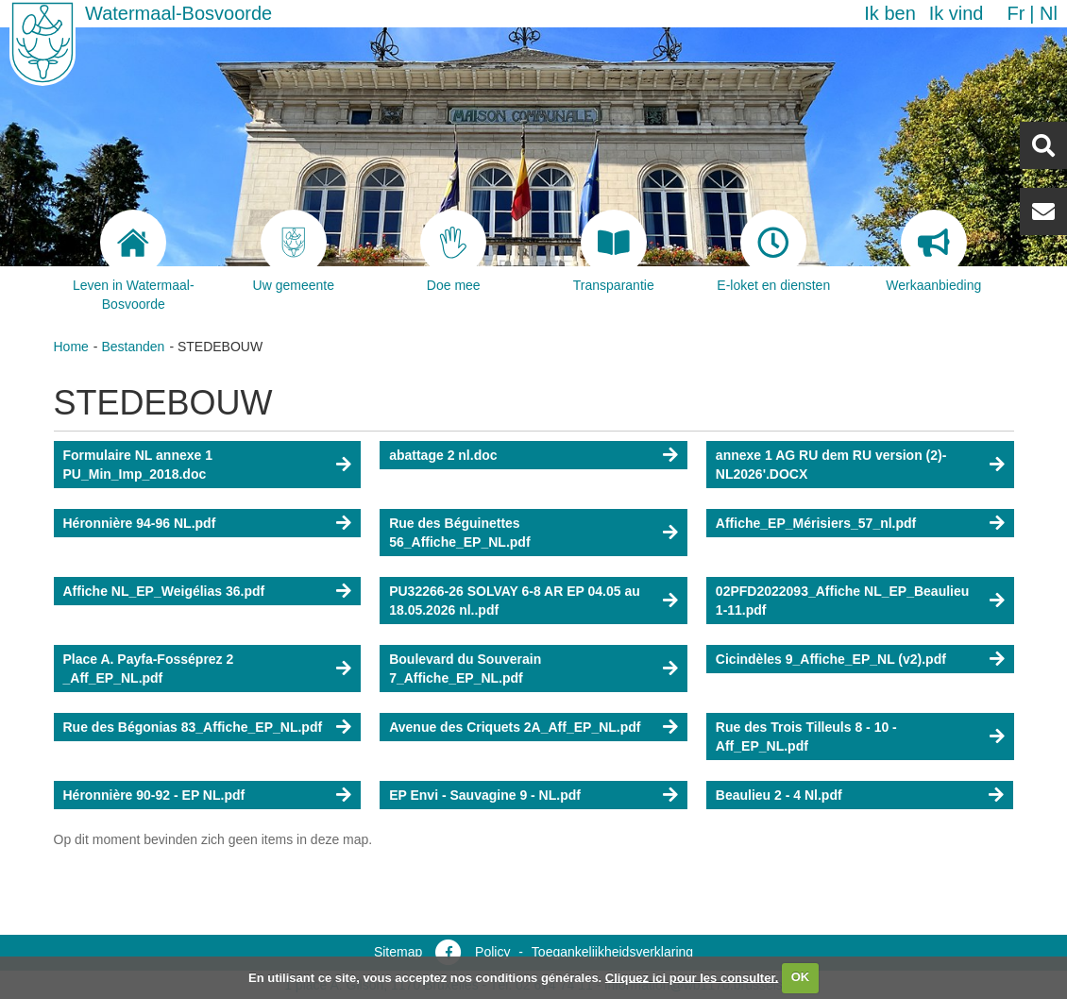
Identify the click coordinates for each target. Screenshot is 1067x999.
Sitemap (398, 951)
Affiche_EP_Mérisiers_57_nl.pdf (816, 523)
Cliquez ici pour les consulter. (692, 977)
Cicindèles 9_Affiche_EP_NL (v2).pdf (831, 659)
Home (71, 346)
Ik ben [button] (889, 13)
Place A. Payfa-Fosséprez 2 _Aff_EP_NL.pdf (148, 669)
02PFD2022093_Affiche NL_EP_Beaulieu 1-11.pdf (842, 601)
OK (800, 977)
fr (1016, 13)
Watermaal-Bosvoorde (178, 13)
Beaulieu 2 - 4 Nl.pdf (779, 795)
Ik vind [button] (956, 13)
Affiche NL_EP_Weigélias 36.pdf (164, 591)
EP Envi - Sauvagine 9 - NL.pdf (485, 795)
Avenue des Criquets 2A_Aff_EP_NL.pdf (514, 727)
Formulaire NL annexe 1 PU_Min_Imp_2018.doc (137, 465)
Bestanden (132, 346)
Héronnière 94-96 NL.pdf (139, 523)
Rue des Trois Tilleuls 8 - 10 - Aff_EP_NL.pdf (806, 736)
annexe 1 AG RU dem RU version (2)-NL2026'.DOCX (831, 465)
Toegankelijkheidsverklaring (612, 951)
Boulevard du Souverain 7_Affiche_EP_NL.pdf (465, 669)
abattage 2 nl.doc (443, 455)
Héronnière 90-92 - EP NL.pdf (154, 795)
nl (1049, 13)
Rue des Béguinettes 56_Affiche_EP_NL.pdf (459, 533)
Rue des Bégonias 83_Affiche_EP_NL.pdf (193, 727)
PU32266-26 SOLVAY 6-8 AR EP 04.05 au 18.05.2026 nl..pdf (514, 601)
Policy (492, 951)
